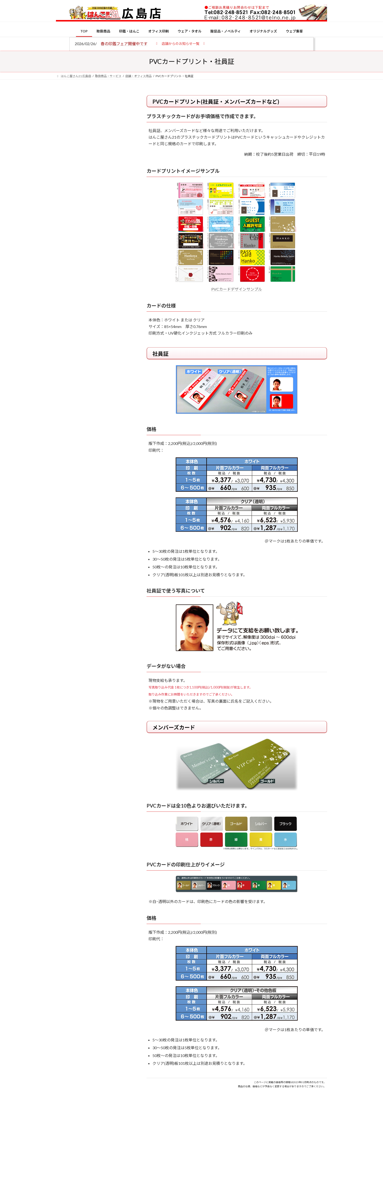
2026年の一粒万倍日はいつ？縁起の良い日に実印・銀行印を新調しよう (104, 511)
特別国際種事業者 (93, 348)
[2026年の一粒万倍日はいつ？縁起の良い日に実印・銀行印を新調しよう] (65, 511)
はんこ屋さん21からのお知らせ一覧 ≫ (96, 206)
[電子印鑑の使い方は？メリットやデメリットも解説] (65, 412)
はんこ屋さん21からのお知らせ (95, 127)
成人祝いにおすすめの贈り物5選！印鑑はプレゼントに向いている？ (103, 479)
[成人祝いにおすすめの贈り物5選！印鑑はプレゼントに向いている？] (65, 479)
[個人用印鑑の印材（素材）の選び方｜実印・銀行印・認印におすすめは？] (65, 381)
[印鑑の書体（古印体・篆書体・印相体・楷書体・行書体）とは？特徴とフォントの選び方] (65, 442)
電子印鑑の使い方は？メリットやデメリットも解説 (103, 409)
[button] (180, 43)
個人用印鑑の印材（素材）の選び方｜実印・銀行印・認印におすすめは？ (103, 380)
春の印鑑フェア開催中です (124, 43)
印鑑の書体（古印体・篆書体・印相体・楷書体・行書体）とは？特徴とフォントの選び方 (93, 188)
